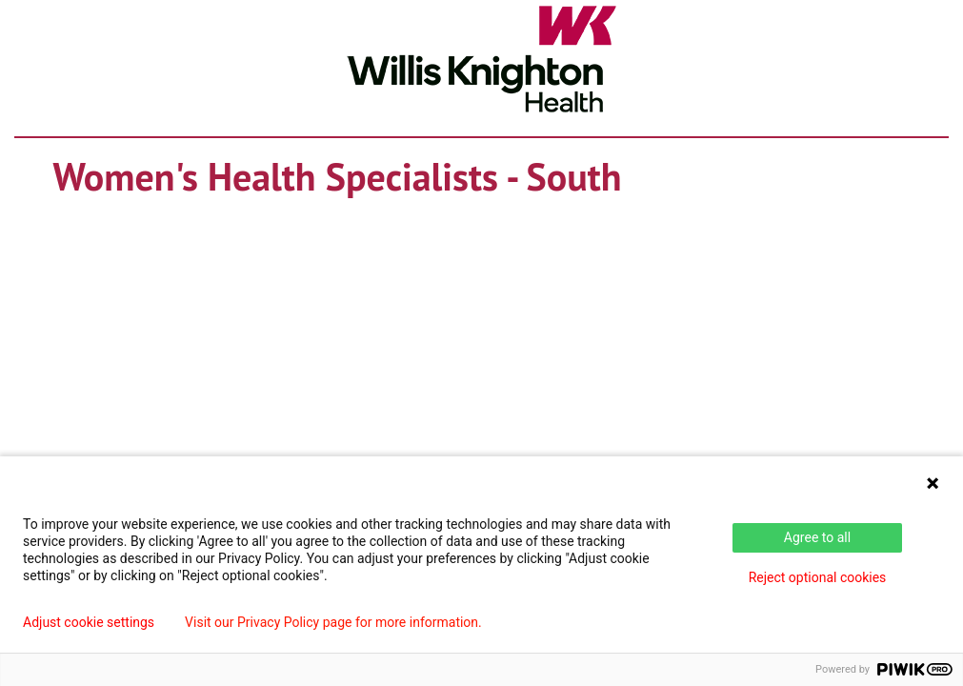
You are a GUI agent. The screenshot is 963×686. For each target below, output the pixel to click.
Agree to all (817, 537)
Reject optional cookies (818, 577)
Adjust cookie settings (88, 622)
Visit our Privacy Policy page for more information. (333, 622)
